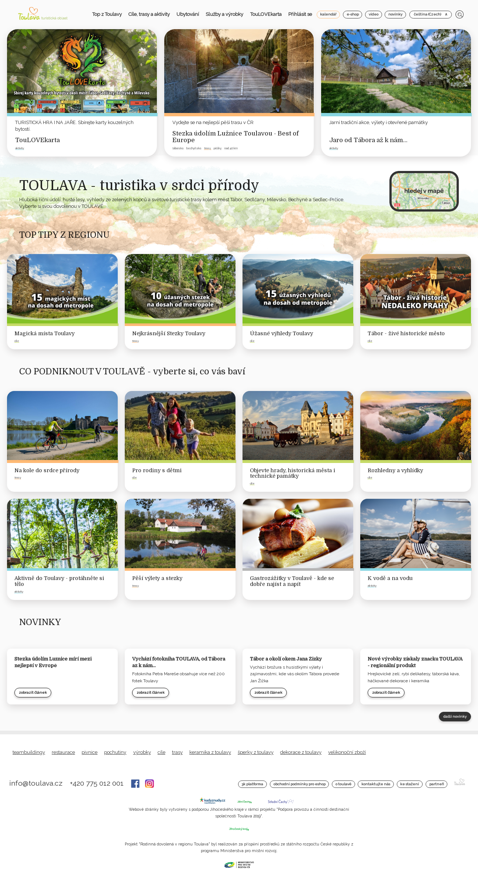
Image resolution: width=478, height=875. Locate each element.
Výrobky (142, 752)
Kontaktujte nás (375, 784)
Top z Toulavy (107, 14)
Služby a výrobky (224, 14)
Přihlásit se (300, 14)
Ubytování (187, 14)
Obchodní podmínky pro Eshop (300, 784)
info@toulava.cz (36, 783)
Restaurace (63, 752)
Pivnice (89, 752)
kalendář (328, 14)
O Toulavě (343, 784)
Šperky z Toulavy (256, 752)
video (373, 14)
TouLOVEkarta (266, 14)
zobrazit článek (33, 692)
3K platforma (252, 784)
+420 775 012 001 (97, 783)
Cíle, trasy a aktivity (149, 14)
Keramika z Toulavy (210, 752)
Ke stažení (409, 784)
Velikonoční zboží (347, 752)
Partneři (436, 784)
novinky (395, 14)
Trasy (177, 752)
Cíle (161, 752)
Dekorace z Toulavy (300, 752)
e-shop (353, 14)
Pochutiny (115, 752)
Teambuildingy (29, 752)
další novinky (455, 716)
